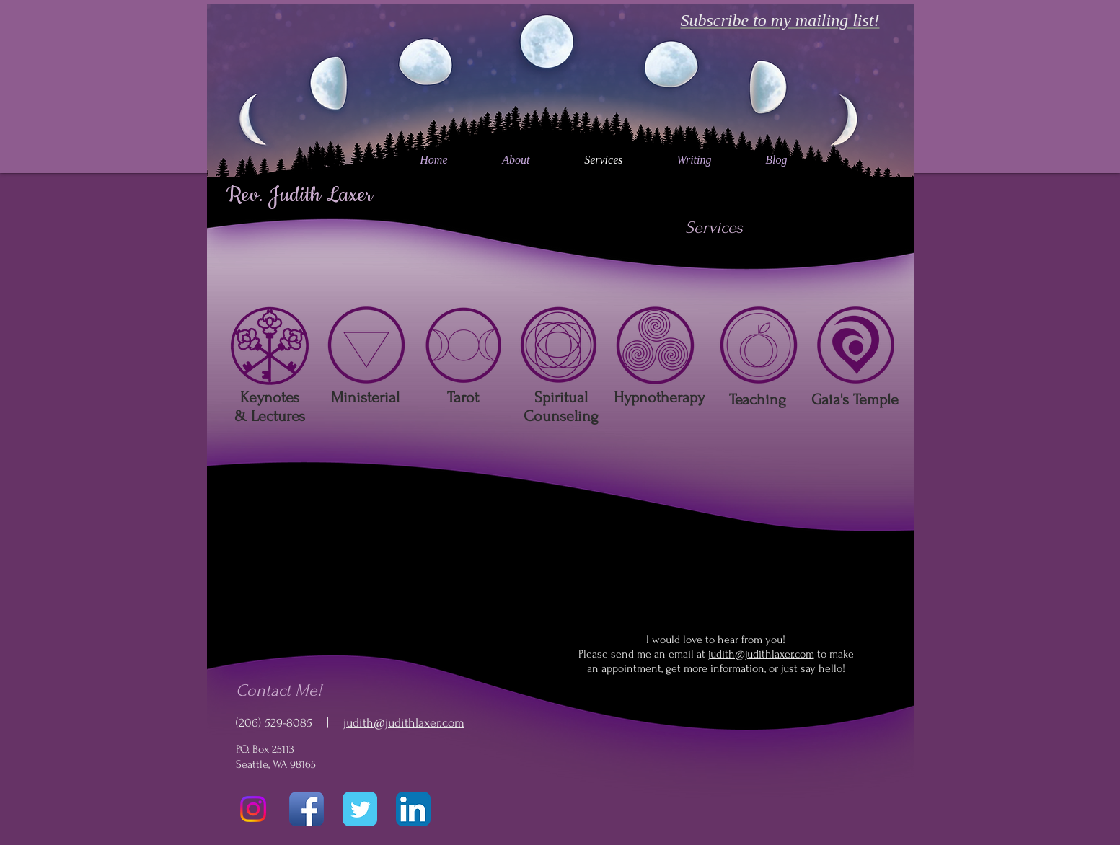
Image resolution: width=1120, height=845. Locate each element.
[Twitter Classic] (360, 809)
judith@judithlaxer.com (403, 723)
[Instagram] (253, 809)
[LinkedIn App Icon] (413, 809)
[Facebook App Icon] (306, 809)
